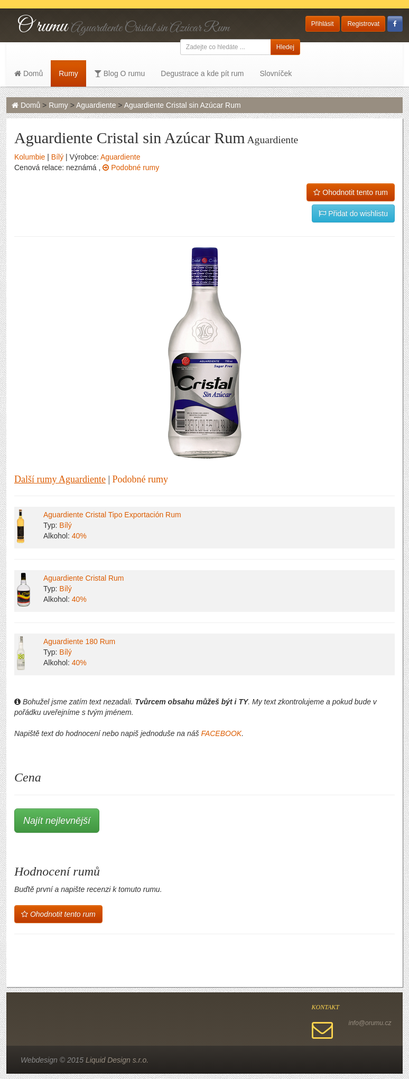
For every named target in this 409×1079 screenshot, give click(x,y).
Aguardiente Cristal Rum (83, 578)
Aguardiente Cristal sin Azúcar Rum (182, 105)
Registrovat (363, 23)
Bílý (57, 157)
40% (79, 536)
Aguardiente (96, 105)
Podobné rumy (131, 167)
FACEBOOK (221, 733)
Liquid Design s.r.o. (117, 1060)
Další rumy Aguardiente (60, 479)
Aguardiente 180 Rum (79, 641)
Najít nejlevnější (56, 820)
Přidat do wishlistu (353, 213)
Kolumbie (29, 157)
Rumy (68, 73)
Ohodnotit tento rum (350, 192)
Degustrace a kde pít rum (202, 73)
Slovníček (275, 73)
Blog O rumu (119, 73)
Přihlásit (322, 23)
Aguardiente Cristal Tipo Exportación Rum (112, 514)
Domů (28, 73)
